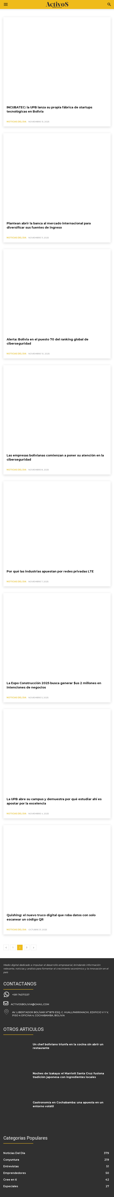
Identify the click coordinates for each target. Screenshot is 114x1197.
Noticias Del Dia (16, 121)
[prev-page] (6, 947)
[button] (5, 4)
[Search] (109, 4)
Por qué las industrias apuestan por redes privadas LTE (50, 571)
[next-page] (33, 947)
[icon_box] (16, 994)
